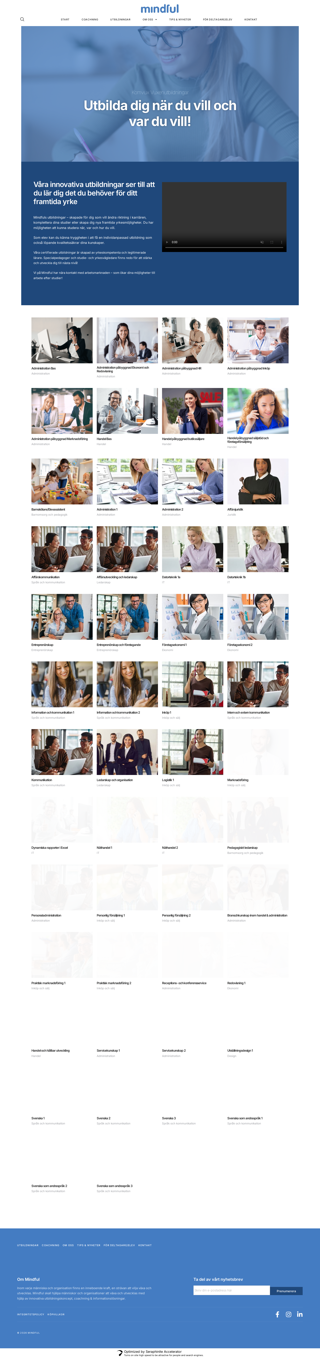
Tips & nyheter (180, 19)
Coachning (90, 19)
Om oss (150, 20)
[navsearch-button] (22, 19)
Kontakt (250, 19)
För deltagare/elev (218, 19)
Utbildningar (120, 19)
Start (65, 19)
